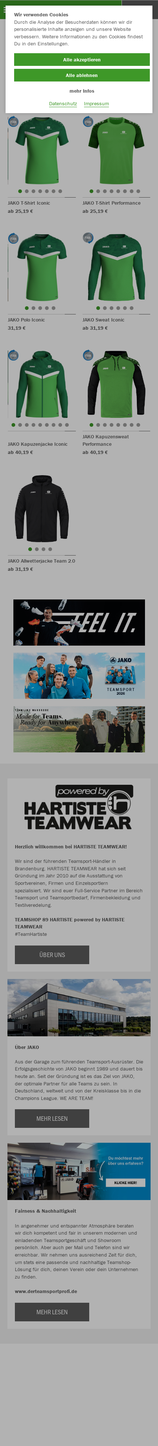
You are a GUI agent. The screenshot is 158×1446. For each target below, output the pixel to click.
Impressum (96, 103)
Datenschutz (63, 103)
